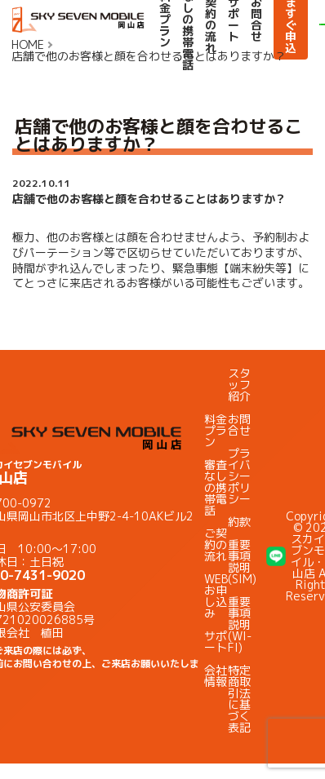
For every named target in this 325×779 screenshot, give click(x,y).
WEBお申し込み (216, 596)
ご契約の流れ (215, 544)
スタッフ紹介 (239, 384)
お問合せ (239, 424)
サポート (215, 641)
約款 (239, 521)
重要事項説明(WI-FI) (240, 624)
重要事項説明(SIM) (242, 561)
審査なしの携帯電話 (215, 487)
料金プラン (215, 430)
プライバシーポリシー (239, 476)
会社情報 (215, 675)
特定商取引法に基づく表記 (239, 698)
